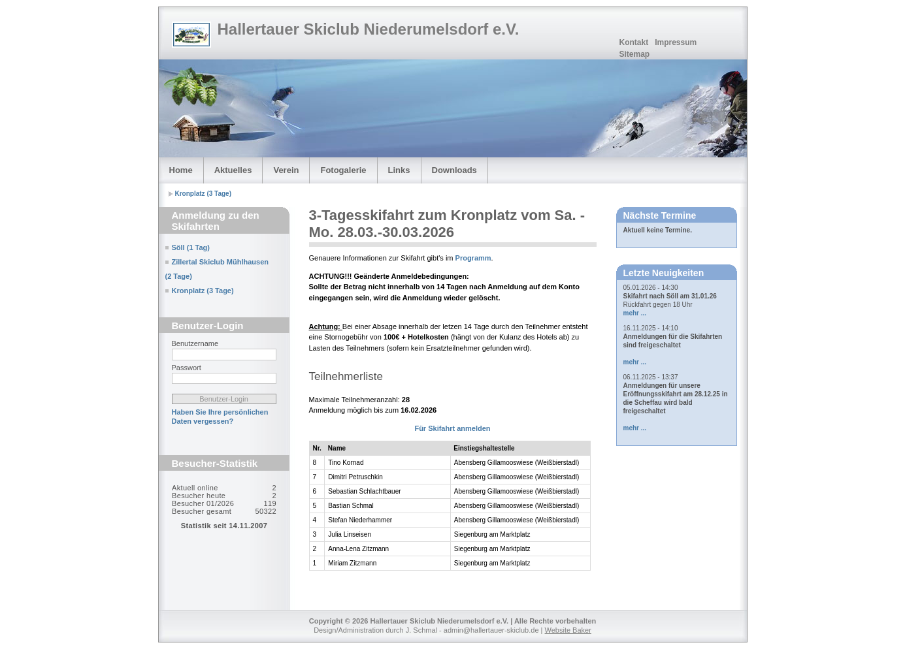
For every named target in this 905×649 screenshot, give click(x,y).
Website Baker (568, 630)
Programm (473, 258)
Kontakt (634, 42)
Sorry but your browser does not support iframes (224, 533)
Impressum (676, 42)
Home (181, 170)
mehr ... (635, 313)
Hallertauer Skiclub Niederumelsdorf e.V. (368, 29)
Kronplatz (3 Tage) (203, 193)
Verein (286, 170)
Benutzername (195, 343)
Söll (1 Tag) (191, 247)
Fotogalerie (343, 170)
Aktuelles (233, 170)
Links (399, 170)
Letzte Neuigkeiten (663, 273)
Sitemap (634, 54)
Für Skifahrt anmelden (452, 428)
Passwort (186, 368)
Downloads (454, 170)
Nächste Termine (660, 215)
